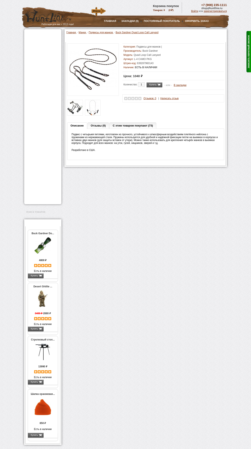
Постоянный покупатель (162, 21)
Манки (31, 65)
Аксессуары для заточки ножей (42, 186)
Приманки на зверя (38, 103)
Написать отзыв (169, 98)
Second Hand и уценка (40, 197)
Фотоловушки (35, 124)
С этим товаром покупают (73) (133, 125)
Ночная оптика (36, 50)
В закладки (180, 85)
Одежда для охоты (38, 142)
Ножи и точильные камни (42, 179)
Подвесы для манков (43, 90)
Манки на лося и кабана (44, 78)
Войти (194, 11)
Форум (96, 11)
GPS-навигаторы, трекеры (37, 136)
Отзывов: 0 (149, 98)
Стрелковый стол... (43, 339)
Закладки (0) (130, 21)
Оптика (31, 44)
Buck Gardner (150, 50)
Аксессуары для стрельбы (37, 149)
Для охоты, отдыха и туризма (40, 173)
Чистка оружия (36, 166)
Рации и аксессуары (39, 60)
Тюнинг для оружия (39, 160)
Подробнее (50, 275)
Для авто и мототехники (41, 192)
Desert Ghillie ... (42, 286)
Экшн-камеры (35, 129)
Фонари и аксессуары (40, 113)
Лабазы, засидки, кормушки (37, 97)
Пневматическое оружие (42, 39)
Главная (110, 21)
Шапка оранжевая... (43, 394)
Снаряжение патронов (40, 108)
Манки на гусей (39, 74)
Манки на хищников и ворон (42, 84)
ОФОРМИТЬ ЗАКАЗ (197, 21)
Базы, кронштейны (38, 55)
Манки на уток (38, 69)
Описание (77, 125)
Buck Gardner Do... (43, 233)
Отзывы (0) (98, 125)
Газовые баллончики (40, 34)
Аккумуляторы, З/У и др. (42, 118)
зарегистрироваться (215, 11)
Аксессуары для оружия (42, 155)
